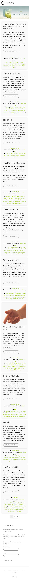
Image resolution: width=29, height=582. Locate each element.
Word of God (20, 298)
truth (13, 203)
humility (23, 413)
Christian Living (21, 62)
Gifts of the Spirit (19, 64)
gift (21, 504)
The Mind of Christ (11, 209)
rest (12, 509)
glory (24, 64)
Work (20, 461)
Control (15, 504)
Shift (23, 509)
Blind (7, 153)
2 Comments (15, 497)
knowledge (12, 155)
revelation (22, 108)
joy (25, 366)
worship (14, 113)
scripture (6, 110)
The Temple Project (12, 73)
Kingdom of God (17, 200)
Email (5, 553)
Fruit (13, 295)
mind (13, 252)
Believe (12, 456)
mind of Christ (17, 252)
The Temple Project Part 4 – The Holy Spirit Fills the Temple (14, 26)
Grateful (7, 422)
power (18, 65)
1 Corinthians (10, 247)
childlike (12, 411)
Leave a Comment (15, 57)
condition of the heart (9, 457)
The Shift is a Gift (10, 467)
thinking (18, 254)
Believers (11, 62)
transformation (10, 112)
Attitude (7, 411)
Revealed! (7, 120)
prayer (23, 155)
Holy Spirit (5, 65)
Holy (10, 108)
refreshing (22, 507)
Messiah (17, 155)
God (22, 153)
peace (10, 254)
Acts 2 (7, 62)
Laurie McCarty (10, 3)
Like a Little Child (11, 376)
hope (19, 366)
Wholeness (18, 511)
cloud (5, 64)
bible (13, 196)
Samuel (14, 416)
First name (6, 547)
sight (15, 157)
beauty (7, 107)
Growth (4, 297)
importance (20, 506)
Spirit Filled (22, 65)
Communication (16, 364)
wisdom (18, 157)
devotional (15, 153)
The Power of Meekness (14, 163)
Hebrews (5, 506)
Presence (15, 368)
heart (15, 413)
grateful (5, 459)
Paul (21, 155)
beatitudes (8, 196)
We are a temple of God (19, 112)
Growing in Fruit (10, 260)
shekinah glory (12, 110)
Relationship (21, 368)
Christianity (16, 107)
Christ (19, 502)
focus (18, 504)
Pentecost (14, 65)
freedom (14, 250)
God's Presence (9, 366)
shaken (20, 509)
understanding (11, 511)
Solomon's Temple (20, 110)
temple (14, 67)
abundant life (16, 247)
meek (22, 200)
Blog (15, 60)
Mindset (10, 201)
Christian (16, 62)
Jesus (10, 65)
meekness (5, 201)
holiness (9, 297)
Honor (16, 459)
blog (15, 196)
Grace (23, 457)
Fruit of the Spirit (10, 64)
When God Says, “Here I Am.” (14, 328)
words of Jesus (18, 203)
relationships (8, 509)
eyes (20, 153)
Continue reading (12, 51)
